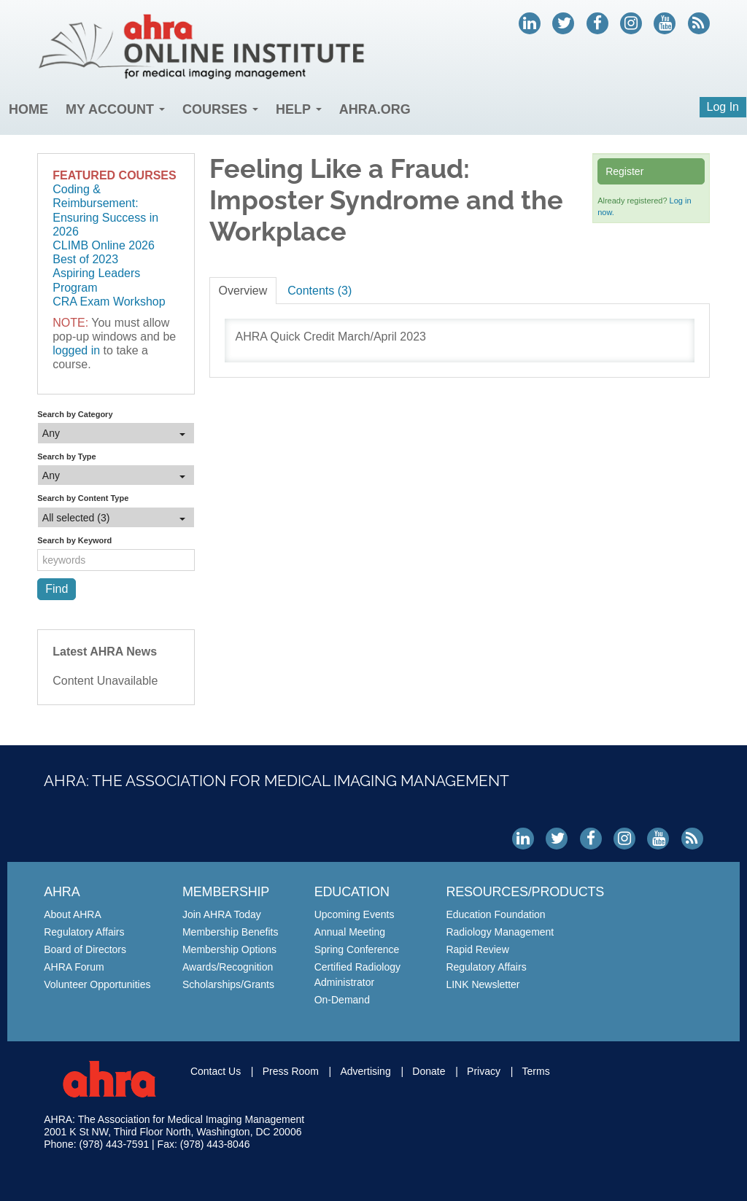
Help (299, 109)
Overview (243, 290)
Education (352, 892)
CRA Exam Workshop (109, 301)
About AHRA (72, 914)
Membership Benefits (230, 932)
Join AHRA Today (221, 914)
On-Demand (342, 1000)
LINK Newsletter (482, 984)
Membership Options (229, 949)
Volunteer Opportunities (97, 984)
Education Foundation (495, 914)
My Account (115, 109)
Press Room (291, 1071)
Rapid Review (477, 949)
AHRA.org (375, 109)
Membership (225, 892)
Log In (723, 107)
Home (28, 109)
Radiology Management (500, 932)
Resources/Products (525, 892)
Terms (536, 1071)
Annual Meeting (349, 932)
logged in (76, 350)
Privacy (483, 1071)
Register (624, 171)
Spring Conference (357, 949)
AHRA (62, 892)
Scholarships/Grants (228, 984)
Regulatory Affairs (84, 932)
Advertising (365, 1071)
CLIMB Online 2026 (104, 245)
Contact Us (215, 1071)
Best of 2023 (85, 259)
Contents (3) (319, 290)
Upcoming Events (354, 914)
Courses (220, 109)
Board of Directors (85, 949)
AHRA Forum (74, 967)
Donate (428, 1071)
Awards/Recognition (227, 967)
